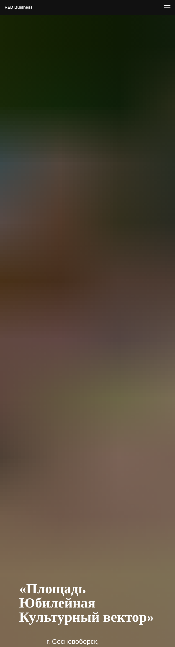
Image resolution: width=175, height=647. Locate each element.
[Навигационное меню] (167, 7)
